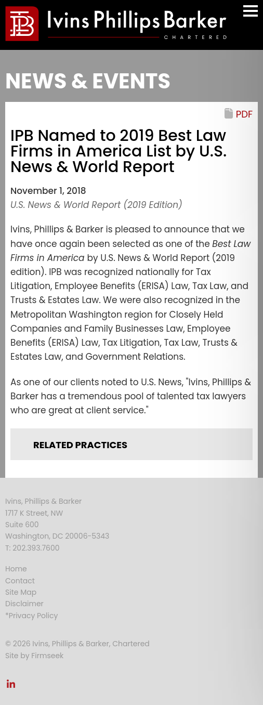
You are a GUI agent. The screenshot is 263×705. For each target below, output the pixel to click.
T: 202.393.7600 (32, 548)
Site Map (20, 592)
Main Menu (250, 16)
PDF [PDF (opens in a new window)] (244, 114)
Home (16, 569)
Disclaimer (24, 603)
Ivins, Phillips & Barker (43, 501)
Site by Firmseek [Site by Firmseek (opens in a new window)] (34, 655)
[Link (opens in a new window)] (11, 687)
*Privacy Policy (31, 615)
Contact (20, 581)
